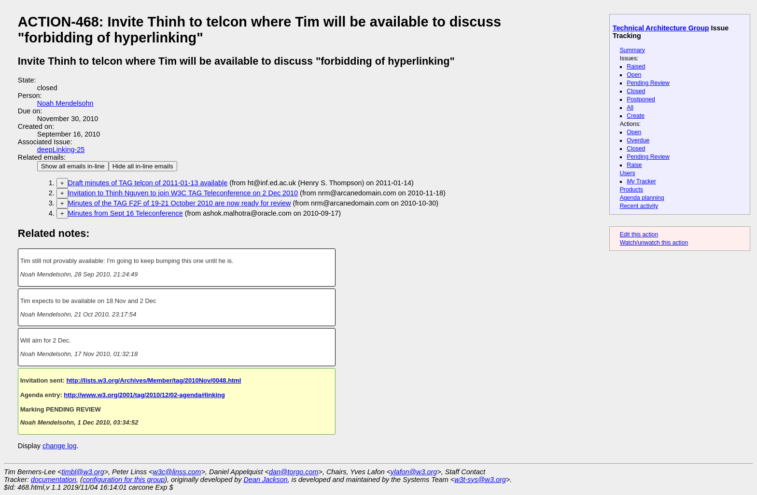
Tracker (641, 181)
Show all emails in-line (73, 166)
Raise (634, 165)
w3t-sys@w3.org (480, 479)
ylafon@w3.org (414, 472)
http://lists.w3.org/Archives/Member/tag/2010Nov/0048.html (153, 380)
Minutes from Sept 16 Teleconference (125, 213)
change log (59, 446)
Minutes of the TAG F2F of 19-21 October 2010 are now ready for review (179, 203)
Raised (636, 66)
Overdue (638, 140)
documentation (53, 479)
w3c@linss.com (177, 472)
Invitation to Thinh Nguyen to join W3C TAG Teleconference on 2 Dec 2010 (183, 193)
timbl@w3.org (82, 472)
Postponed (641, 99)
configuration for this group (124, 479)
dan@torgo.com (294, 472)
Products (631, 189)
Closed (636, 91)
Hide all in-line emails (142, 166)
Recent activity (639, 206)
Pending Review (648, 83)
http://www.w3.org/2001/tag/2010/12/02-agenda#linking (144, 395)
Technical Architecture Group (661, 28)
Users (627, 173)
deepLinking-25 (60, 149)
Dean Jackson (266, 479)
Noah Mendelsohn (65, 103)
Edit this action (639, 234)
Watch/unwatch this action (654, 242)
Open (634, 74)
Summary (632, 50)
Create (636, 115)
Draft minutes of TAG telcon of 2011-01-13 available (148, 183)
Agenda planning (642, 197)
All (630, 107)
